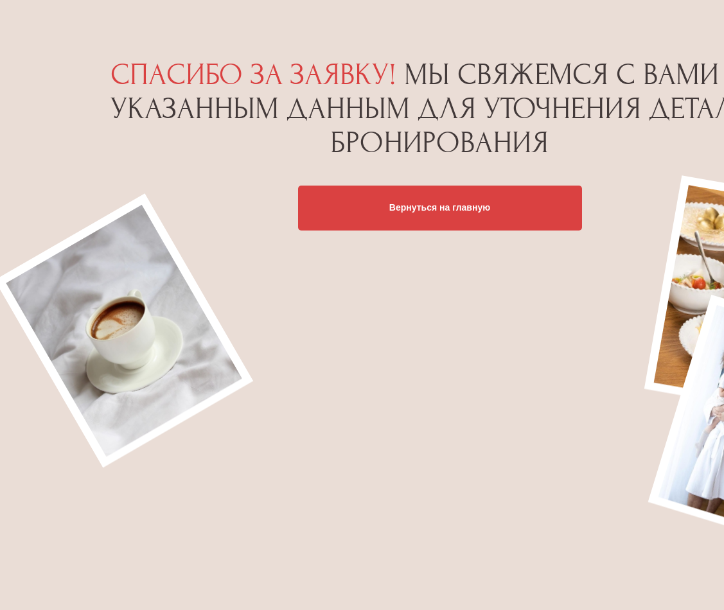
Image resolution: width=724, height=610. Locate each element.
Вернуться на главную (439, 207)
